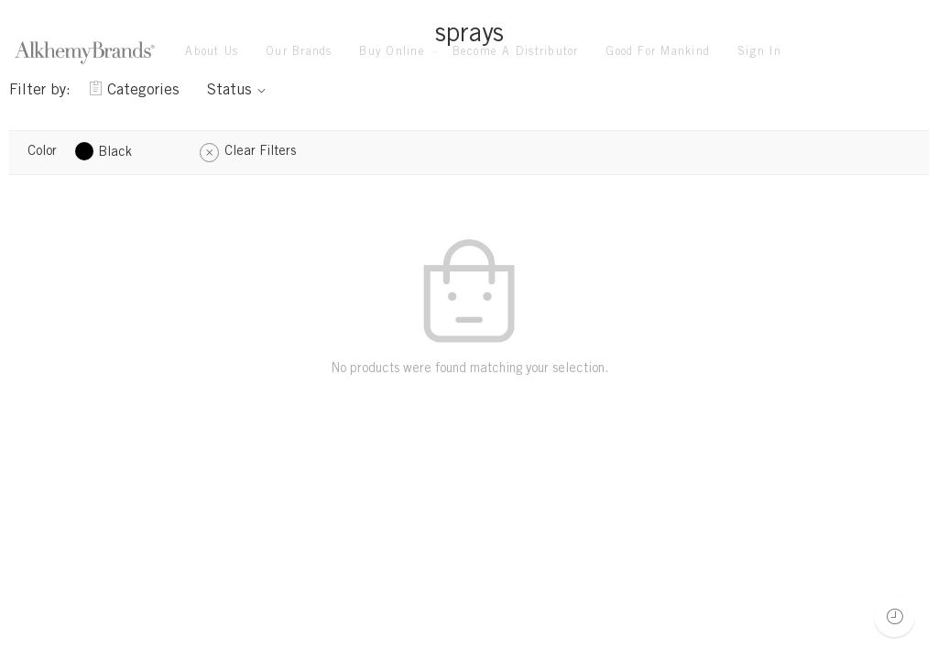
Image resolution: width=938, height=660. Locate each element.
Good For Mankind (657, 52)
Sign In (759, 52)
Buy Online (391, 52)
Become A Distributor (516, 52)
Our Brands (299, 52)
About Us (211, 52)
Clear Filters (260, 152)
